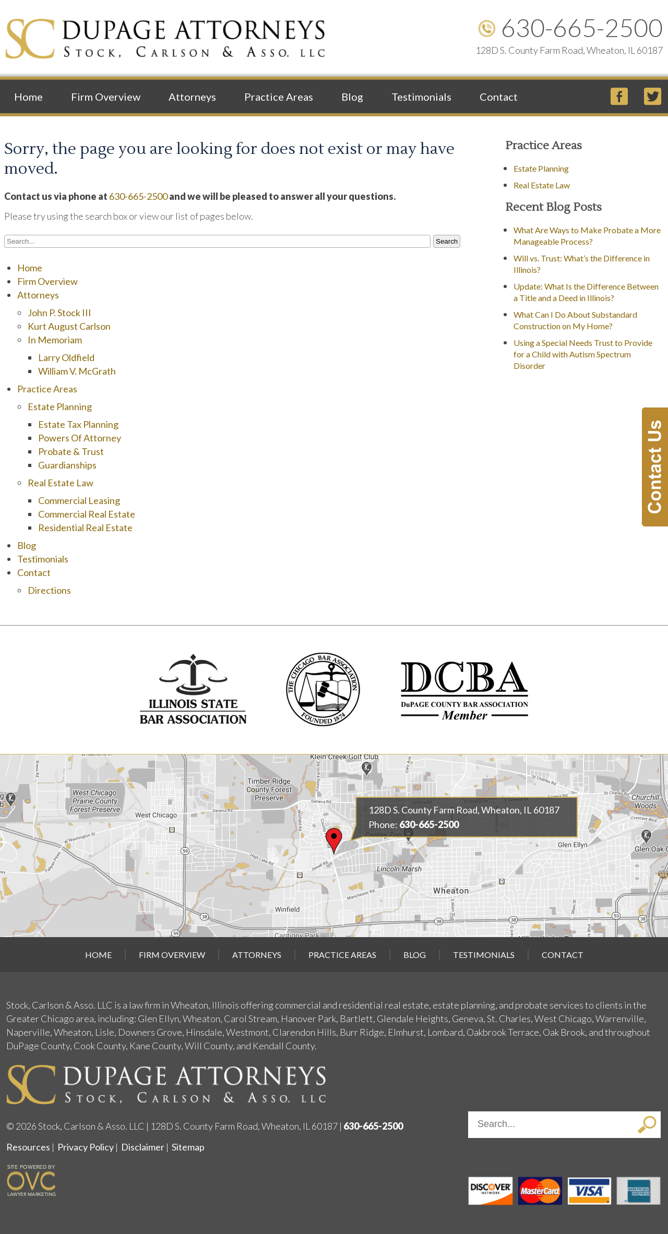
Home (28, 96)
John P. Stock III (59, 312)
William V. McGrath (77, 371)
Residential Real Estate (85, 527)
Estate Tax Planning (78, 424)
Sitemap (188, 1147)
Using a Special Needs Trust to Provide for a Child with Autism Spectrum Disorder (583, 354)
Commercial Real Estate (86, 514)
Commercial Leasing (79, 500)
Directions (49, 590)
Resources (28, 1147)
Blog (352, 96)
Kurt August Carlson (69, 326)
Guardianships (67, 465)
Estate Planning (60, 406)
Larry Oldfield (66, 357)
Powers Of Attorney (79, 438)
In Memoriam (55, 339)
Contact (499, 96)
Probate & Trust (71, 451)
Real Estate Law (60, 482)
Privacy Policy (85, 1147)
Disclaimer (142, 1147)
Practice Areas (278, 96)
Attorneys (192, 96)
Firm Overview (105, 96)
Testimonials (421, 96)
